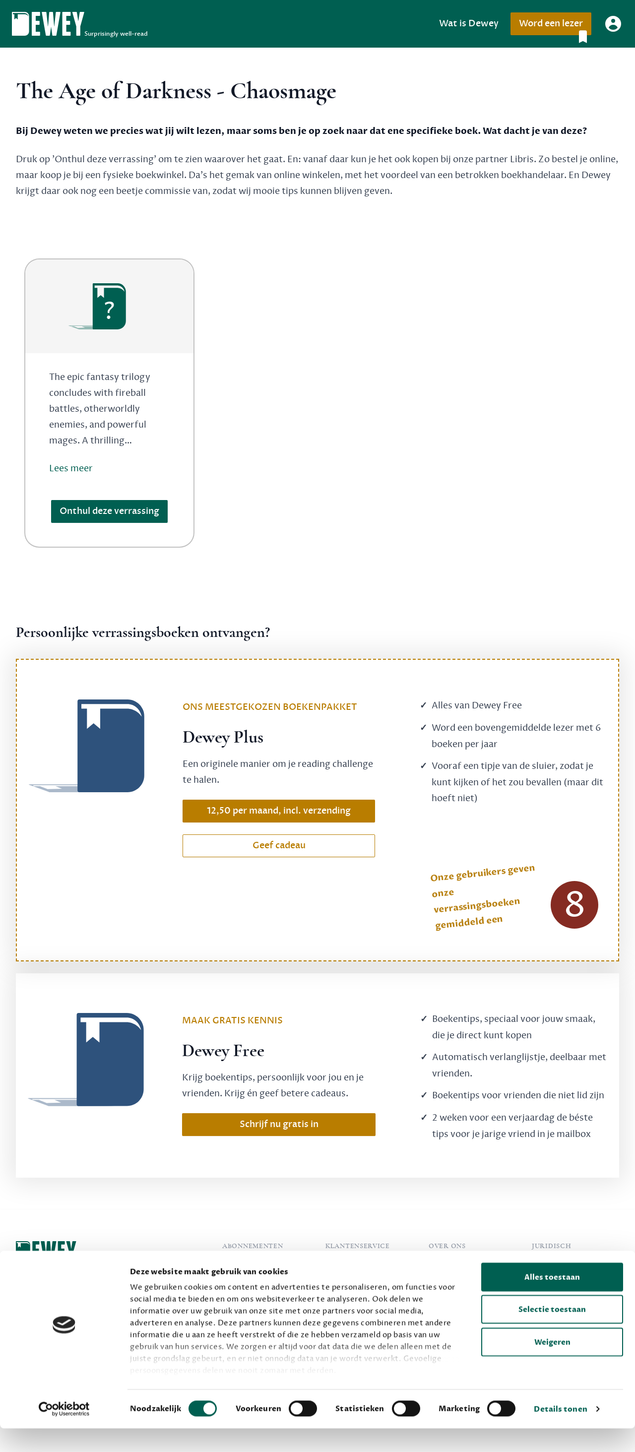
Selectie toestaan (552, 1333)
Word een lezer (555, 26)
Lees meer (71, 468)
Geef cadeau (279, 845)
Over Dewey (453, 1265)
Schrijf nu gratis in (279, 1124)
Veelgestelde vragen (364, 1265)
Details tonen (560, 1433)
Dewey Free (245, 1265)
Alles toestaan (552, 1301)
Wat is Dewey (469, 23)
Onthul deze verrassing (109, 511)
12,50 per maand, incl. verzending (279, 811)
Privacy (546, 1265)
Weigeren (552, 1366)
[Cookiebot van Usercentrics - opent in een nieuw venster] (64, 1432)
